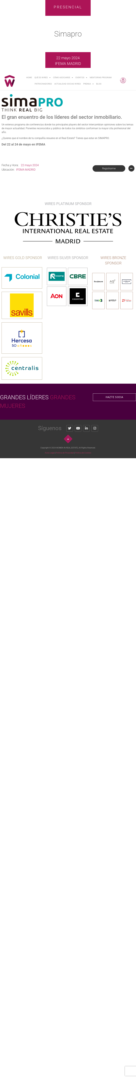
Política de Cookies (83, 453)
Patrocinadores (43, 84)
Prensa (88, 84)
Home (29, 77)
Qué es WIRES (42, 77)
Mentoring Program (101, 77)
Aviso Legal (49, 453)
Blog (98, 84)
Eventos (81, 77)
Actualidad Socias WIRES (67, 84)
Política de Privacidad (65, 453)
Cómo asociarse (63, 77)
